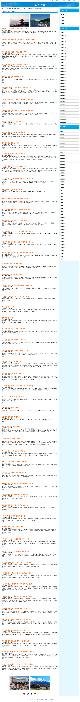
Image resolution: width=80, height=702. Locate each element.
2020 (61, 202)
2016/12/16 (63, 77)
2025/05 (62, 176)
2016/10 (62, 223)
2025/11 (62, 158)
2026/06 (62, 134)
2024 (61, 190)
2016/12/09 (63, 98)
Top (53, 1)
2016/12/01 (63, 122)
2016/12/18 (63, 71)
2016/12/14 (63, 83)
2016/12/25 (63, 50)
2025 (61, 152)
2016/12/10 (63, 95)
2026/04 (62, 140)
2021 (61, 199)
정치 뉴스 (70, 1)
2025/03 (62, 182)
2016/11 (62, 220)
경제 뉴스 (76, 1)
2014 (61, 256)
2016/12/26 (63, 47)
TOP (3, 34)
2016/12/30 (63, 35)
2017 (61, 211)
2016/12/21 (63, 62)
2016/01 (62, 250)
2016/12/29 (63, 38)
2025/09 (62, 164)
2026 (61, 131)
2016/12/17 (63, 74)
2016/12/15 (63, 80)
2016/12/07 (63, 104)
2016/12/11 (63, 92)
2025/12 (62, 155)
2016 (61, 214)
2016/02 (62, 247)
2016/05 (62, 238)
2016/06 (62, 235)
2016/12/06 (63, 107)
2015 (61, 253)
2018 (61, 208)
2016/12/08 (63, 101)
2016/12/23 (63, 56)
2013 (61, 259)
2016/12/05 (63, 110)
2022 (61, 196)
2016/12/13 (63, 86)
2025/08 (62, 167)
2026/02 (62, 146)
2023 (61, 194)
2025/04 (62, 179)
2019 (61, 205)
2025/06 (62, 173)
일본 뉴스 (40, 4)
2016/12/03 (63, 116)
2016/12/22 (63, 59)
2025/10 (62, 161)
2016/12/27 (63, 44)
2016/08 (62, 229)
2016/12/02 (63, 119)
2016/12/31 (63, 32)
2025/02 (62, 185)
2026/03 (62, 143)
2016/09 (62, 226)
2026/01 (62, 149)
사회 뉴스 (64, 1)
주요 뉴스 (58, 1)
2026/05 (62, 137)
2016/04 (62, 241)
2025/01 (62, 187)
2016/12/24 (63, 53)
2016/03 (62, 244)
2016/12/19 (63, 68)
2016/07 (62, 232)
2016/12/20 (63, 65)
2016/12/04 (63, 113)
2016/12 (62, 217)
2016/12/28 (63, 41)
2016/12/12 (63, 89)
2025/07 (62, 170)
